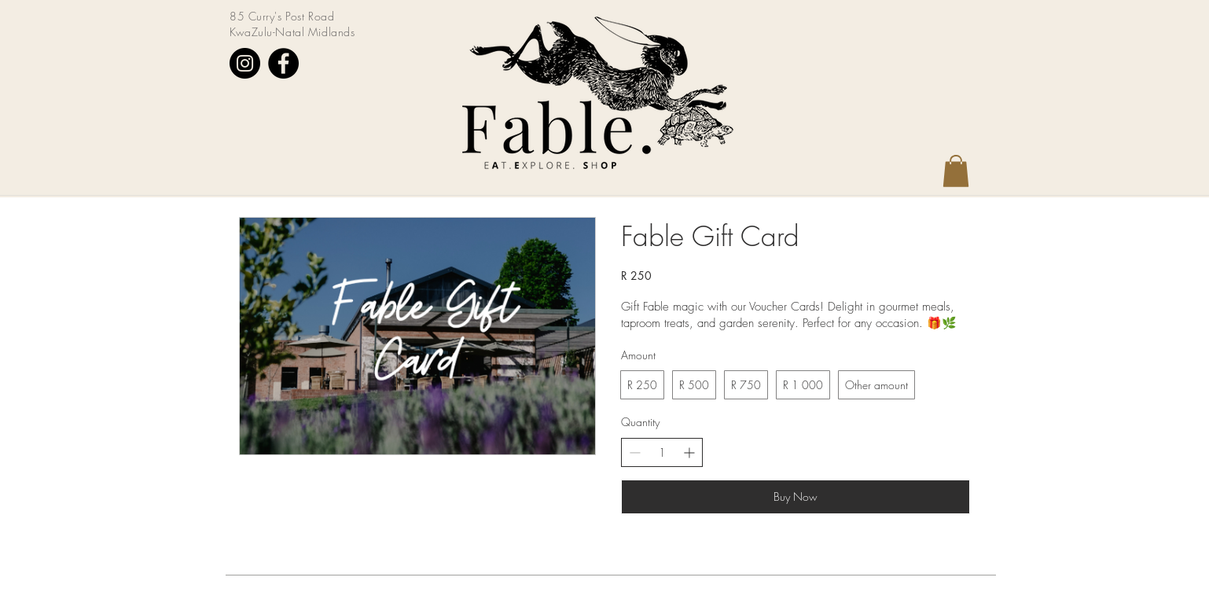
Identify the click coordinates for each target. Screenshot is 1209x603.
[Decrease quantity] (635, 452)
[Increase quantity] (689, 452)
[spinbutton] (662, 453)
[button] (956, 171)
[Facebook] (283, 63)
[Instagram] (245, 63)
